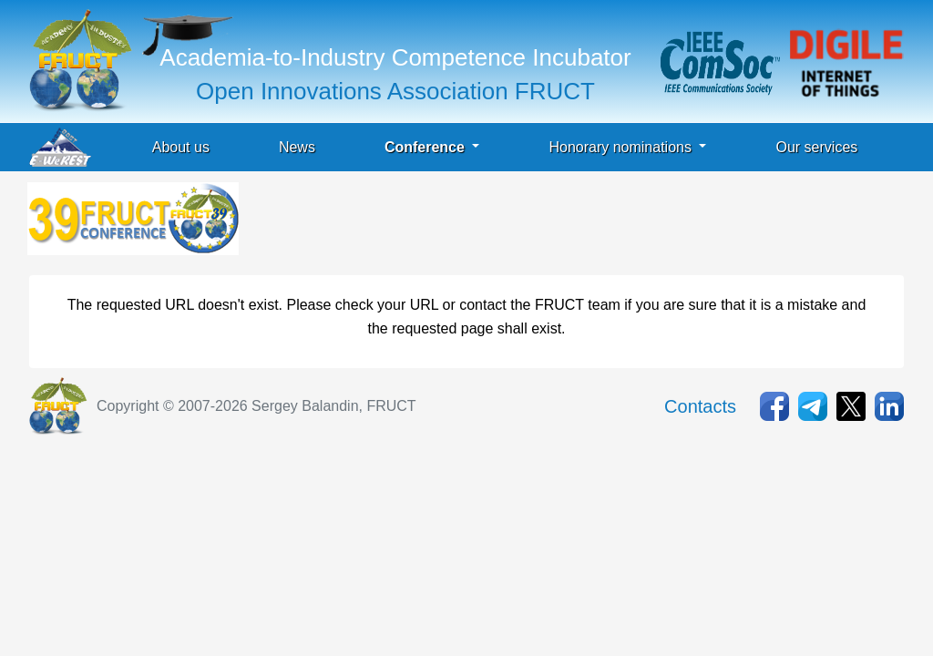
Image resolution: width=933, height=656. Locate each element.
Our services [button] (816, 147)
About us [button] (181, 147)
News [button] (297, 147)
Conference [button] (426, 147)
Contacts (700, 406)
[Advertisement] (574, 223)
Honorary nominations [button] (622, 147)
